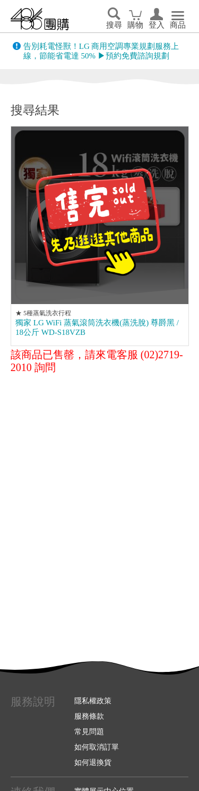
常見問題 (89, 731)
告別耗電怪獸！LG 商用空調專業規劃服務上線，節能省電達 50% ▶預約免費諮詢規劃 (101, 51)
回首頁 (40, 19)
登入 (157, 25)
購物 (135, 25)
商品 (178, 25)
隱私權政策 (92, 700)
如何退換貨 (92, 762)
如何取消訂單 (96, 747)
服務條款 (89, 716)
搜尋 (114, 25)
